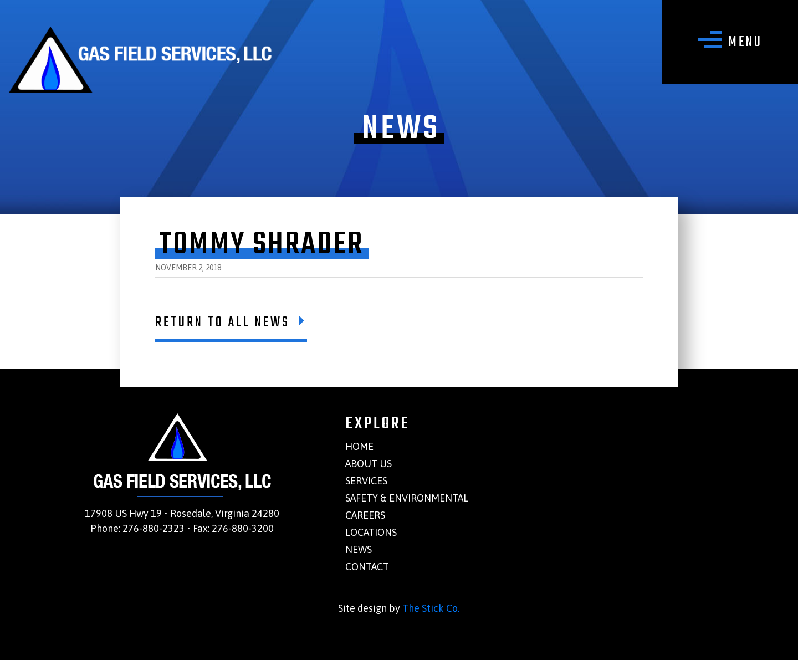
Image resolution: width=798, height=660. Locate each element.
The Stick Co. (430, 608)
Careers (365, 515)
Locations (371, 532)
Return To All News (231, 322)
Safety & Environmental (406, 498)
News (358, 549)
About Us (368, 463)
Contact (367, 566)
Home (359, 446)
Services (366, 481)
